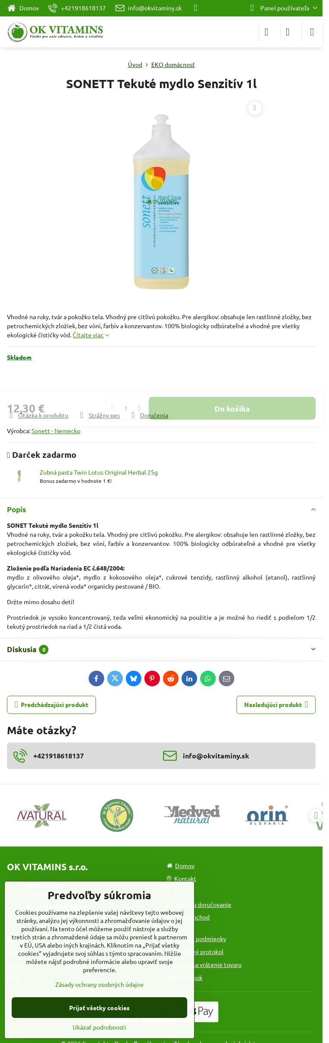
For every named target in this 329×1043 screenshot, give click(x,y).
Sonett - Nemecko (56, 430)
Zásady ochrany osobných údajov (99, 984)
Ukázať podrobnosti (99, 1027)
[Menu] (312, 32)
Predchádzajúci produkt (52, 704)
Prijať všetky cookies (99, 1007)
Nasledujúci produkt (276, 704)
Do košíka (232, 386)
